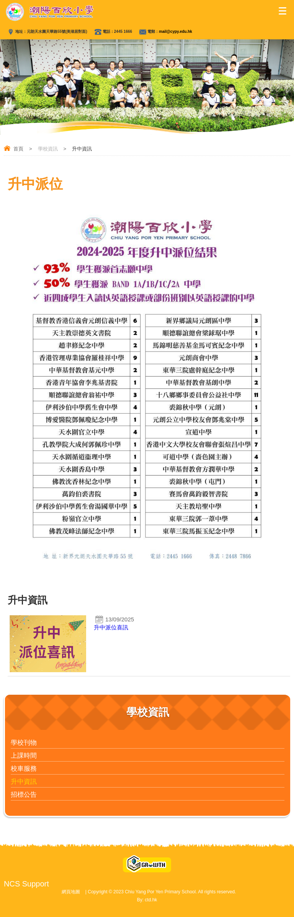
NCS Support (26, 884)
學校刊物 (24, 742)
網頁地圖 (71, 891)
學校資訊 (48, 149)
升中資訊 (24, 781)
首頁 (18, 149)
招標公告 (24, 794)
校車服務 (24, 768)
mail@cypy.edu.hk (175, 31)
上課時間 (24, 755)
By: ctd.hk (147, 899)
